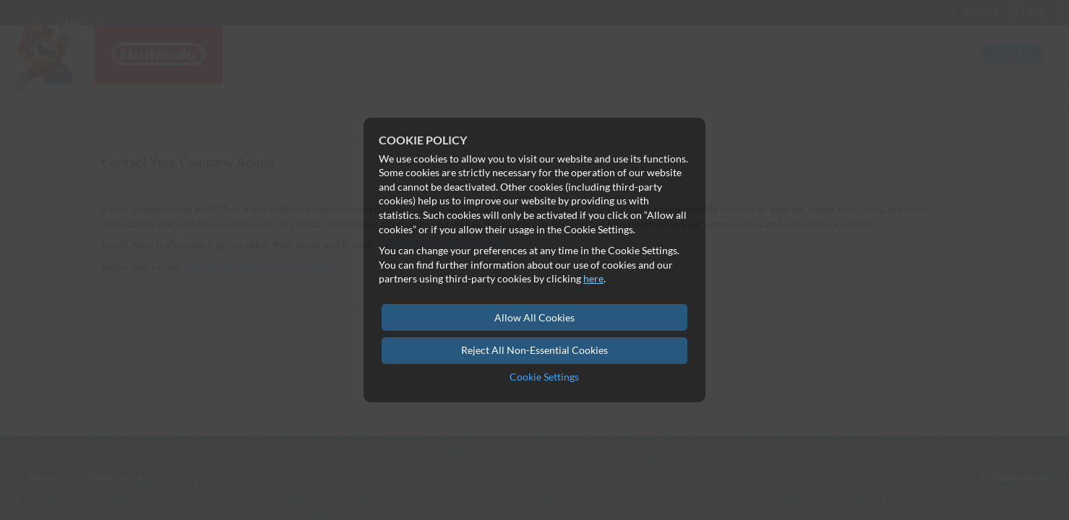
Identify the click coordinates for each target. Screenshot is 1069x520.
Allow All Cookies (534, 317)
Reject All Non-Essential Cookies (534, 350)
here (593, 278)
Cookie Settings (544, 376)
